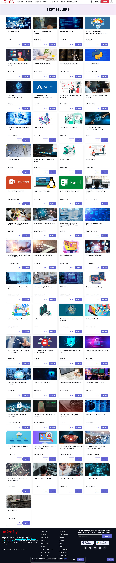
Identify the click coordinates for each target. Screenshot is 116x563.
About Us (44, 531)
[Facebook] (85, 548)
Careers (43, 540)
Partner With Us (41, 2)
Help (110, 559)
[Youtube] (95, 548)
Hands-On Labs (53, 2)
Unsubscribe (64, 549)
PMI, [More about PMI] (6, 541)
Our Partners (45, 543)
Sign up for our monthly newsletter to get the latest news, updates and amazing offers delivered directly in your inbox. (94, 531)
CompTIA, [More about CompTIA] (34, 539)
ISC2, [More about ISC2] (9, 541)
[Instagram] (90, 548)
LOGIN (97, 2)
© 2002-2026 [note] (14, 549)
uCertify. (13, 549)
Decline (73, 559)
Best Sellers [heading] (58, 9)
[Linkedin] (100, 548)
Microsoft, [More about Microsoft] (19, 539)
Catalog (20, 2)
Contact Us (44, 537)
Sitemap (62, 546)
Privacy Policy (45, 552)
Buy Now (26, 44)
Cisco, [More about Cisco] (29, 539)
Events (63, 2)
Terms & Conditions (47, 549)
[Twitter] (105, 548)
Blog (61, 543)
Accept (80, 559)
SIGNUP (105, 2)
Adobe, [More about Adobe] (13, 541)
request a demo (72, 2)
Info (19, 44)
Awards (43, 534)
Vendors (62, 531)
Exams (62, 537)
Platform (44, 546)
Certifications (64, 534)
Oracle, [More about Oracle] (24, 539)
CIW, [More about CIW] (3, 541)
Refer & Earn (63, 552)
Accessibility (45, 555)
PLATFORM (29, 2)
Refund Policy (64, 555)
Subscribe (107, 536)
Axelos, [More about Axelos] (18, 541)
